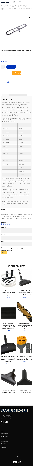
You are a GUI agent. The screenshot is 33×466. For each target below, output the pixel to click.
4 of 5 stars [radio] (7, 224)
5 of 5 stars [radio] (9, 224)
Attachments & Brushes (12, 6)
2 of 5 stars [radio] (3, 224)
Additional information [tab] (14, 95)
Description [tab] (5, 95)
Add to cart (11, 66)
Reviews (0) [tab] (23, 95)
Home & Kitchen (7, 5)
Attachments (20, 6)
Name (3, 234)
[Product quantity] (3, 67)
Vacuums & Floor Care (17, 5)
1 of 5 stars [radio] (1, 224)
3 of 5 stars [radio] (5, 224)
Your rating (4, 222)
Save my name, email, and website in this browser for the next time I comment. (16, 249)
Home (2, 5)
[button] (14, 2)
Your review (4, 227)
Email (2, 241)
